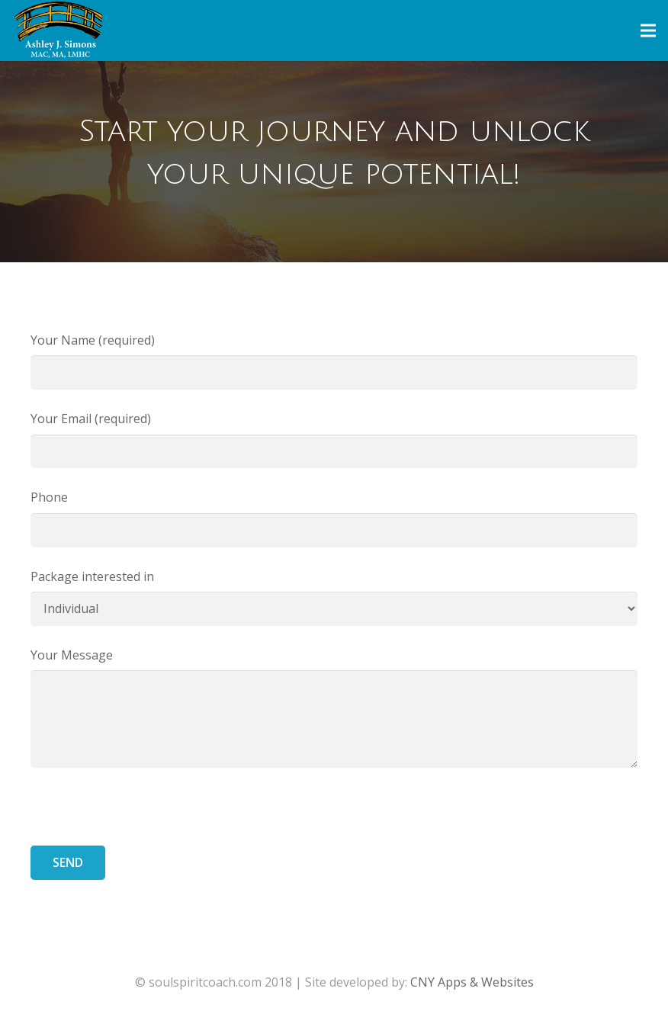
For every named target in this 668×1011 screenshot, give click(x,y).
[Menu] (648, 30)
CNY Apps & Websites (472, 982)
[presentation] (146, 816)
